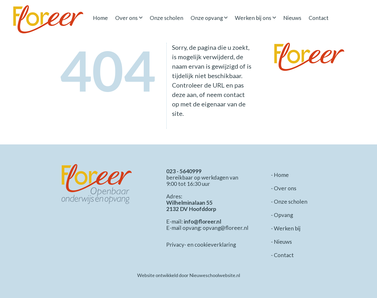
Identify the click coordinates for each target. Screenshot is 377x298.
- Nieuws (281, 241)
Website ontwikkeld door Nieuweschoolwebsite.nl (188, 275)
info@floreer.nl (202, 221)
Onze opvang (207, 17)
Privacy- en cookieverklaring (201, 244)
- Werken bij (286, 228)
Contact (319, 17)
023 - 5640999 (184, 171)
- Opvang (282, 215)
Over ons (126, 17)
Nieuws (292, 17)
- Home (280, 174)
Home (100, 17)
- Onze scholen (289, 201)
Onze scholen (166, 17)
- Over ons (283, 188)
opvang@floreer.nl (225, 227)
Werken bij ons (253, 17)
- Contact (282, 255)
